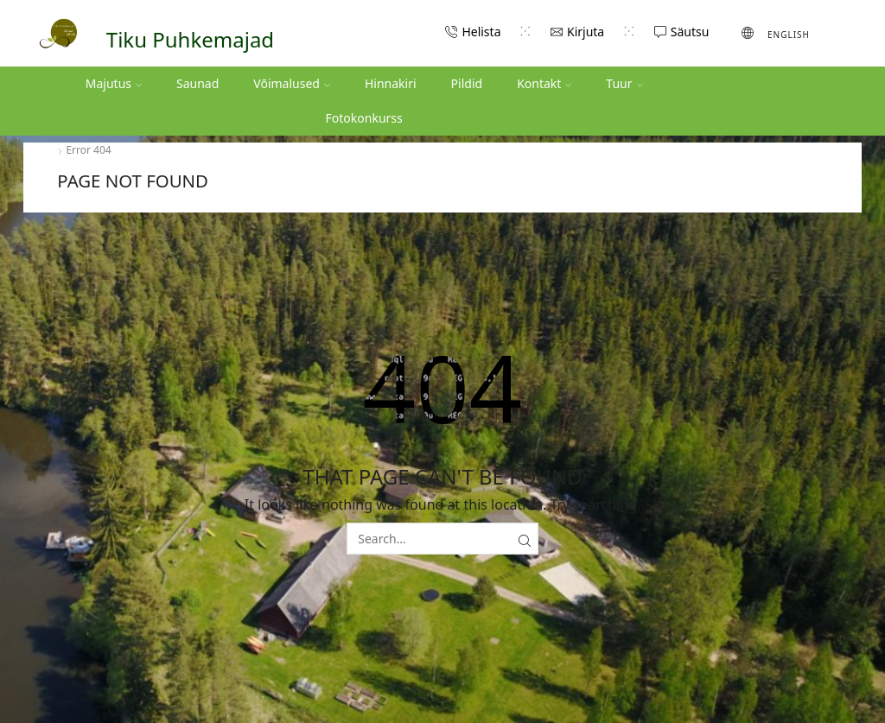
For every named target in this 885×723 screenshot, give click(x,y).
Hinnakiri (391, 83)
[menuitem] (776, 33)
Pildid (467, 83)
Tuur (624, 83)
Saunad (197, 83)
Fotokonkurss (364, 118)
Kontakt (544, 83)
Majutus (114, 83)
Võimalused (291, 83)
